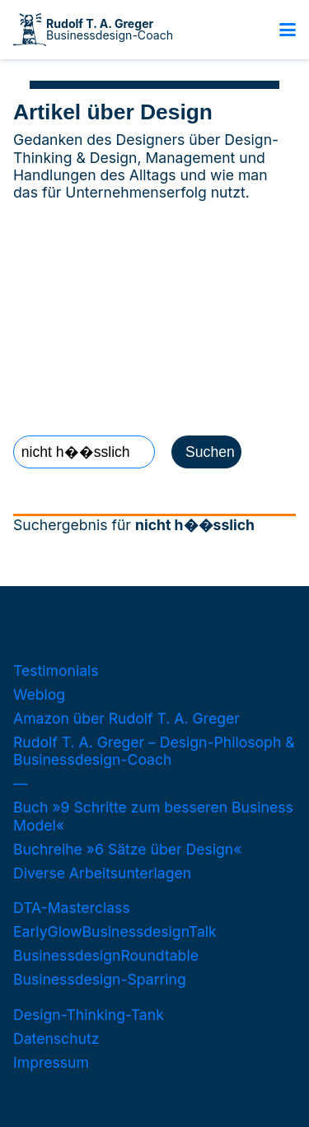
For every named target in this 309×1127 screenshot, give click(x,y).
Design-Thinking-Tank (88, 1014)
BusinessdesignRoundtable (106, 955)
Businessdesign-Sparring (99, 979)
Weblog (39, 694)
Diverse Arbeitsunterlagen (102, 873)
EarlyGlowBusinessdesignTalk (115, 931)
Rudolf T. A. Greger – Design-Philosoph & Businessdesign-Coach (154, 750)
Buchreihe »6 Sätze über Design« (127, 849)
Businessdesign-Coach (109, 29)
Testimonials (56, 670)
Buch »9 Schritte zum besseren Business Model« (153, 816)
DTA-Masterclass (71, 907)
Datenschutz (56, 1038)
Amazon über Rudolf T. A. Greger (126, 718)
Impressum (51, 1062)
